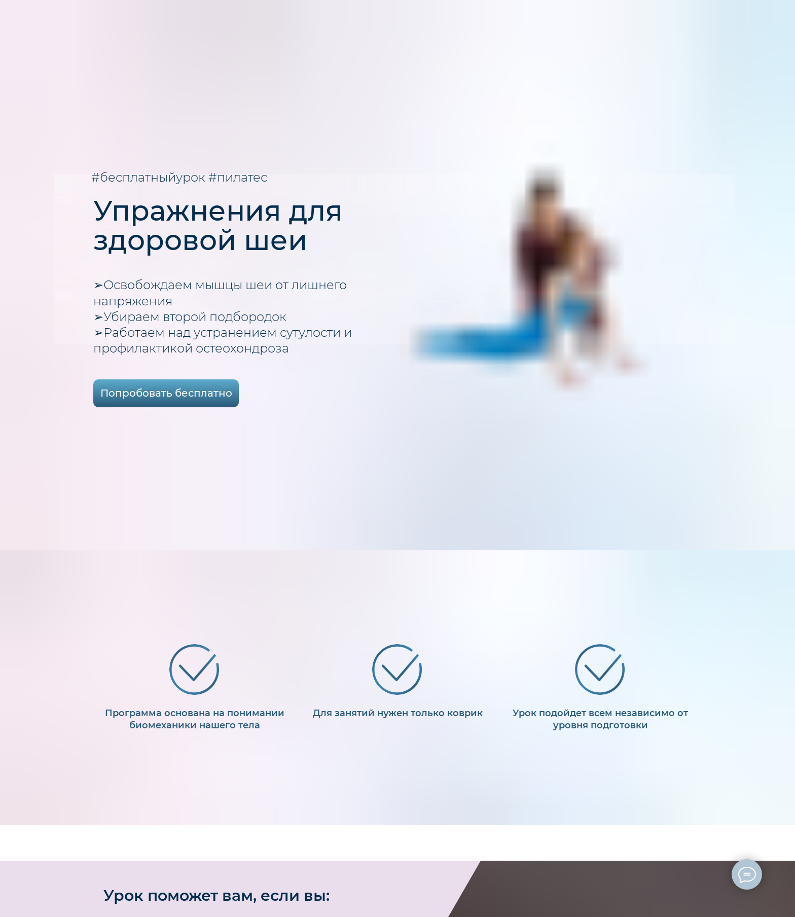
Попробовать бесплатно (166, 393)
